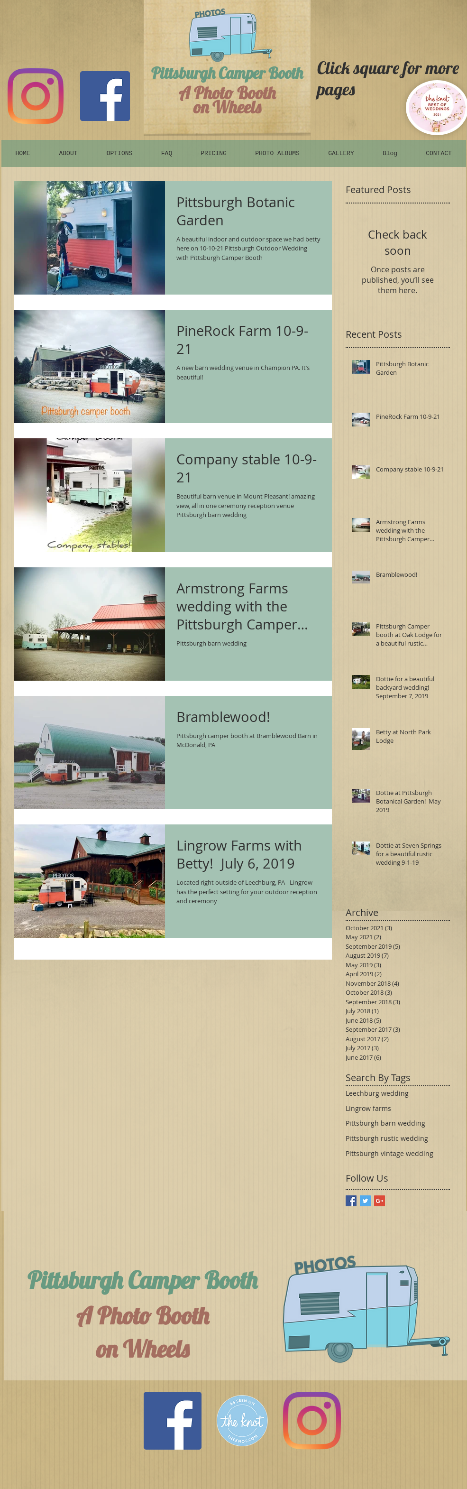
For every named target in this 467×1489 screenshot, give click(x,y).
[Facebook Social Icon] (172, 1421)
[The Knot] (242, 1421)
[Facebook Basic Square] (351, 1200)
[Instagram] (36, 96)
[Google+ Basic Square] (379, 1200)
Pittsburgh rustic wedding (387, 1138)
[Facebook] (105, 96)
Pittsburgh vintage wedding (389, 1153)
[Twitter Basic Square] (365, 1200)
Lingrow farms (368, 1108)
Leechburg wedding (377, 1093)
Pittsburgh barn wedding (385, 1123)
